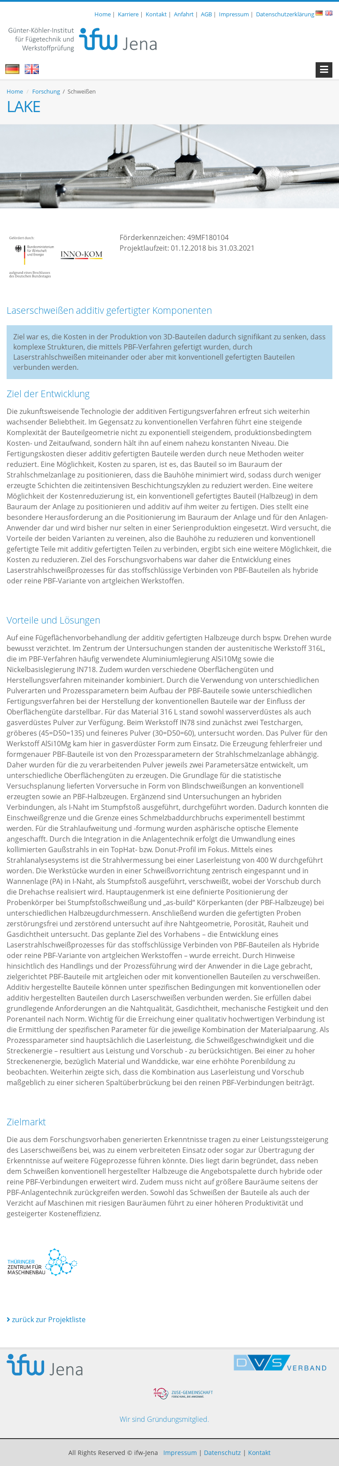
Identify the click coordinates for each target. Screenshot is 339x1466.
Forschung (46, 91)
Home (102, 14)
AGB (206, 14)
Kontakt (156, 14)
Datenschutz (222, 1452)
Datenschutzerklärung (285, 14)
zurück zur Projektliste (46, 1319)
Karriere (128, 14)
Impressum (234, 14)
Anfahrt (184, 14)
